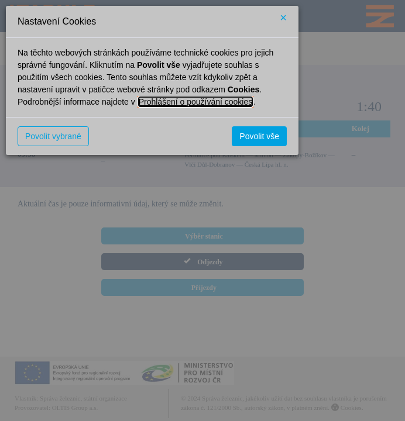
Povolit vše (259, 136)
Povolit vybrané (53, 136)
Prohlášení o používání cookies (196, 101)
